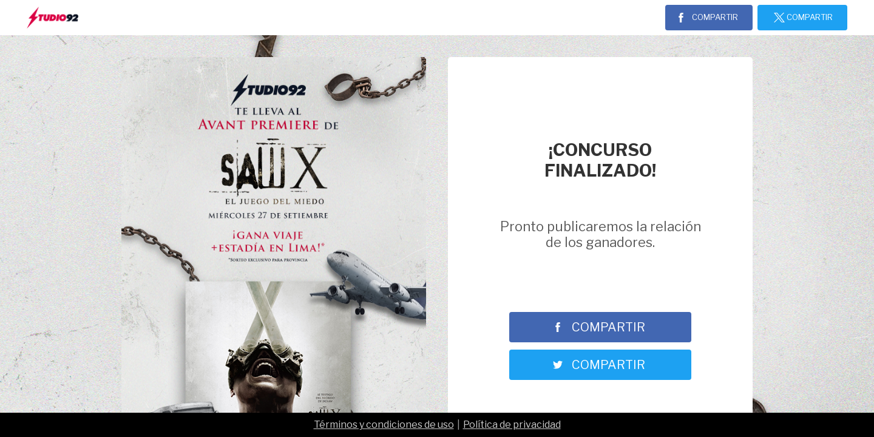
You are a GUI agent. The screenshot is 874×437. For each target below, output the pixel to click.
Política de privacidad (512, 424)
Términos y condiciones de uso (384, 424)
